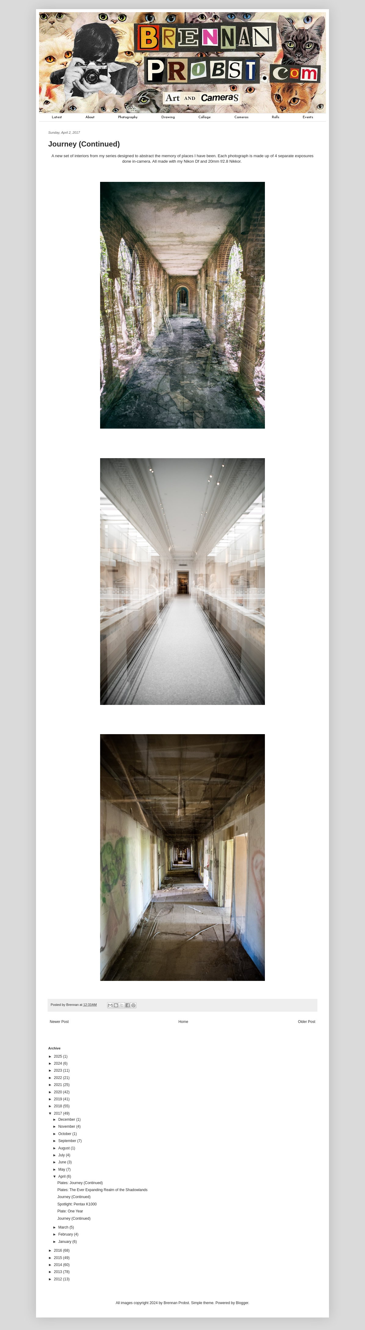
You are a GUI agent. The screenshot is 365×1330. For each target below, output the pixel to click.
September (67, 1141)
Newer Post (59, 1022)
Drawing (168, 117)
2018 (58, 1106)
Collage (204, 117)
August (64, 1148)
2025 (58, 1056)
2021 (58, 1085)
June (62, 1162)
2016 (58, 1250)
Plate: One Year (70, 1211)
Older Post (306, 1022)
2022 (58, 1078)
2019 (58, 1099)
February (66, 1234)
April (62, 1176)
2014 (58, 1265)
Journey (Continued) (74, 1197)
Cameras (241, 117)
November (67, 1126)
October (65, 1134)
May (62, 1169)
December (67, 1119)
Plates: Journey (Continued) (80, 1183)
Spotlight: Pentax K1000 (77, 1204)
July (62, 1155)
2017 (58, 1113)
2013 (58, 1272)
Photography (128, 117)
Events (308, 117)
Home (183, 1022)
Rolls (275, 117)
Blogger (242, 1303)
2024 (58, 1063)
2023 (58, 1070)
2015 (58, 1258)
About (90, 117)
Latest (57, 117)
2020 (58, 1092)
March (64, 1227)
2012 (58, 1279)
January (65, 1242)
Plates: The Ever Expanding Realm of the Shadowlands (102, 1190)
